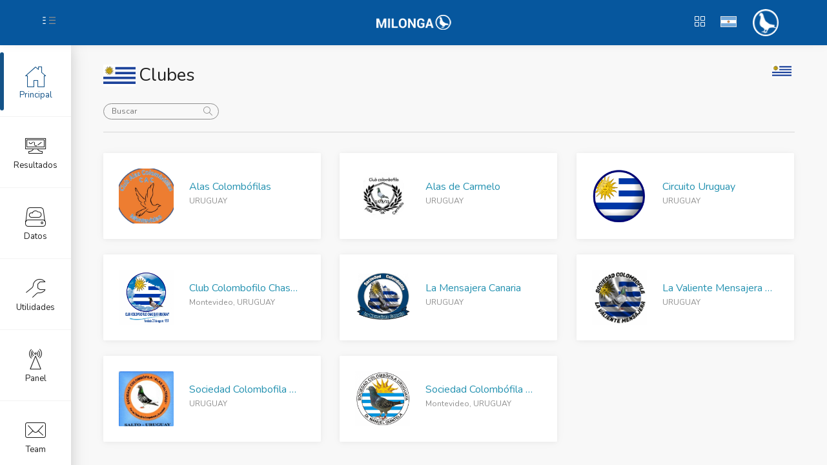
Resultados (35, 151)
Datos (35, 222)
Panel (35, 365)
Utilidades (35, 293)
